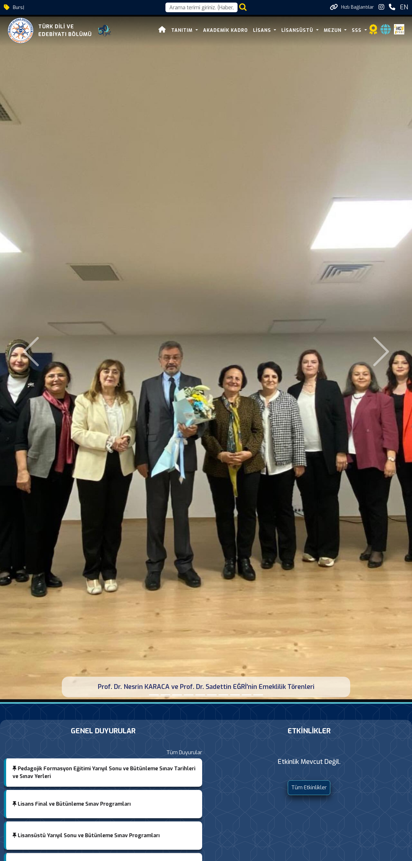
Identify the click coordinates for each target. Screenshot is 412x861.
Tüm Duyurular (184, 752)
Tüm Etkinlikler (309, 787)
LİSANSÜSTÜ (298, 30)
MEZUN (333, 30)
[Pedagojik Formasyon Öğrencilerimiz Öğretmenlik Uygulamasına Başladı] (200, 695)
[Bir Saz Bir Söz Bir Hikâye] (165, 695)
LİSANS (263, 30)
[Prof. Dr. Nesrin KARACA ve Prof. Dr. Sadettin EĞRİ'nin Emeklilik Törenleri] (154, 695)
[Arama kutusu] (201, 7)
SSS (357, 30)
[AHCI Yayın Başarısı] (235, 695)
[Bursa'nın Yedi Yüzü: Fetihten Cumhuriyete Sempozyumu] (177, 695)
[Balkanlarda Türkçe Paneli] (258, 695)
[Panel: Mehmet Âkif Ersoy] (246, 695)
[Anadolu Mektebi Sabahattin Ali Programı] (212, 695)
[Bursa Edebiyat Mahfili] (223, 695)
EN (404, 7)
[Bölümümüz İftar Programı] (188, 695)
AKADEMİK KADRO (225, 30)
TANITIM (182, 30)
